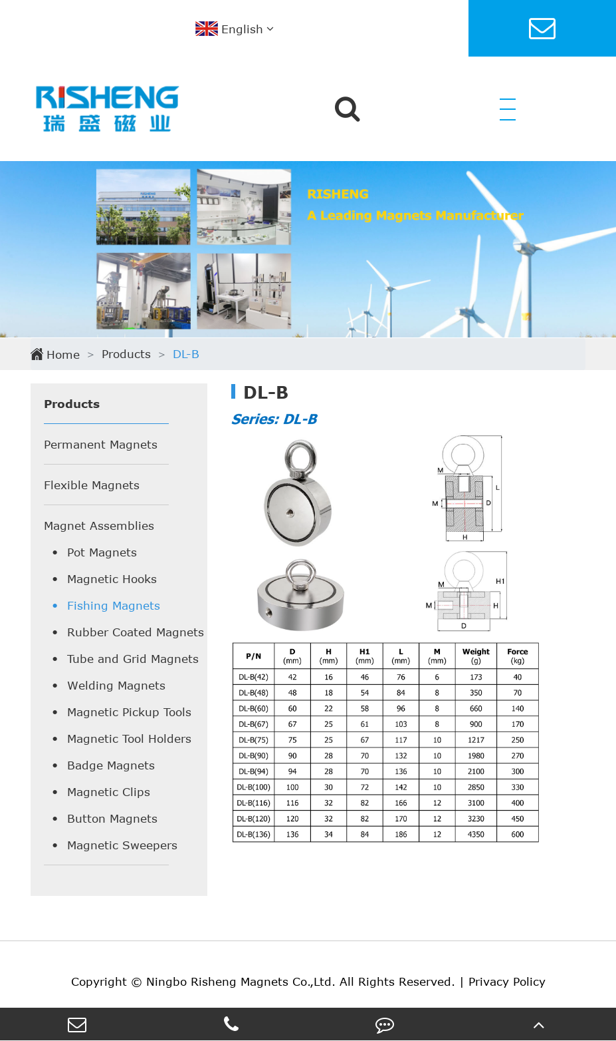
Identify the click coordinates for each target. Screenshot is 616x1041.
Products (126, 353)
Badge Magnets (111, 764)
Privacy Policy (507, 981)
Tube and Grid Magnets (133, 658)
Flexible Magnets (92, 484)
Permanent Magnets (100, 444)
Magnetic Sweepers (122, 844)
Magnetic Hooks (112, 578)
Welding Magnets (116, 685)
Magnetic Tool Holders (129, 738)
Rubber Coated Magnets (135, 631)
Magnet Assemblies (99, 525)
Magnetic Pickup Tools (129, 711)
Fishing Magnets (113, 605)
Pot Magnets (102, 551)
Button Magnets (112, 818)
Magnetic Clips (108, 791)
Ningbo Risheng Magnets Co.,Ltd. (241, 981)
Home (63, 354)
